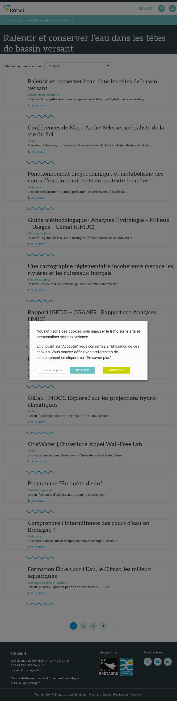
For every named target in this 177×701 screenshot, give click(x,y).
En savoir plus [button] (52, 370)
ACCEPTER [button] (116, 370)
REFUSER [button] (82, 370)
